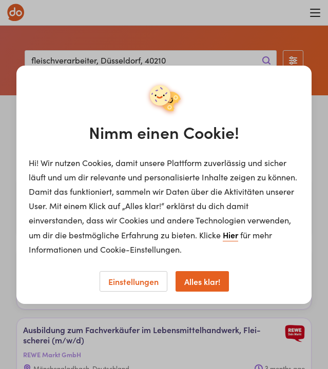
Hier (230, 234)
